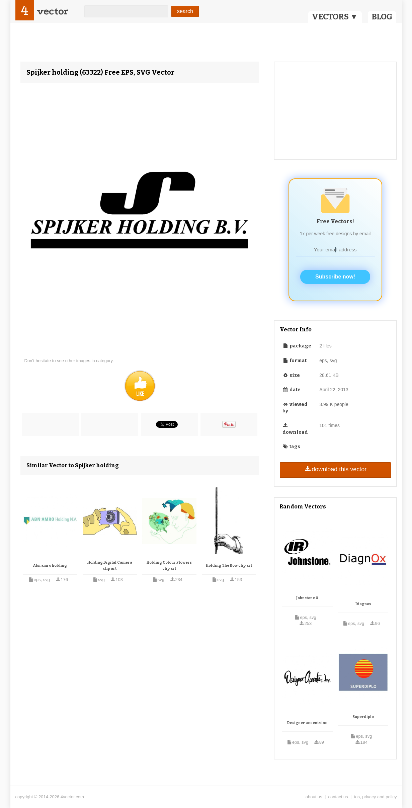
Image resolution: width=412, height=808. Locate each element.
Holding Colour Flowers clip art (169, 565)
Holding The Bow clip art (229, 565)
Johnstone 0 (307, 598)
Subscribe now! (335, 276)
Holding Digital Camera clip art (109, 565)
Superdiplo (363, 717)
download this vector (335, 469)
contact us (338, 796)
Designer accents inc (307, 723)
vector (52, 11)
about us (314, 796)
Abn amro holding (50, 565)
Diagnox (363, 604)
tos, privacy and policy (375, 796)
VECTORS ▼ (335, 16)
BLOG (382, 16)
